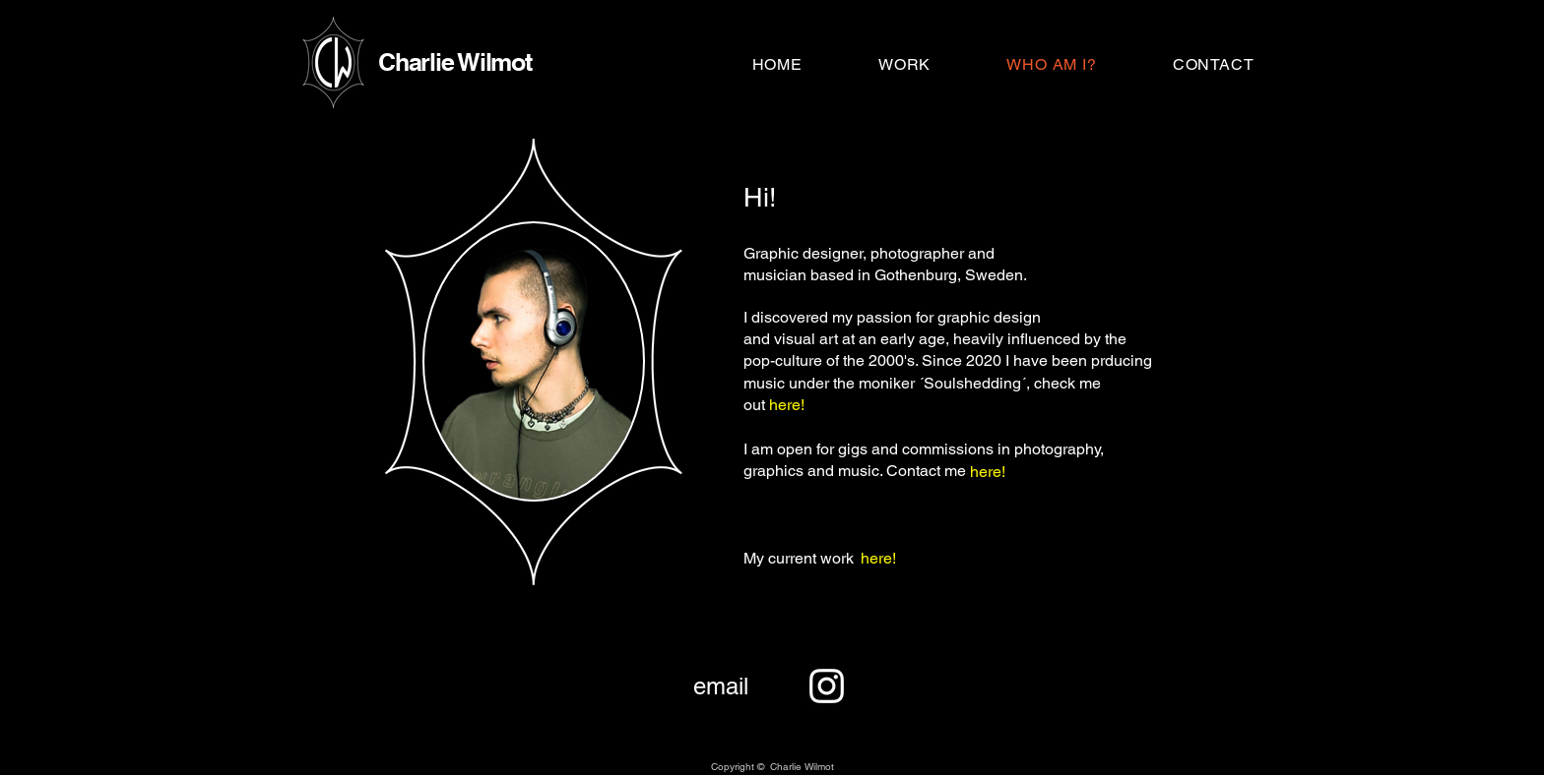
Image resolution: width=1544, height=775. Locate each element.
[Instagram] (827, 686)
